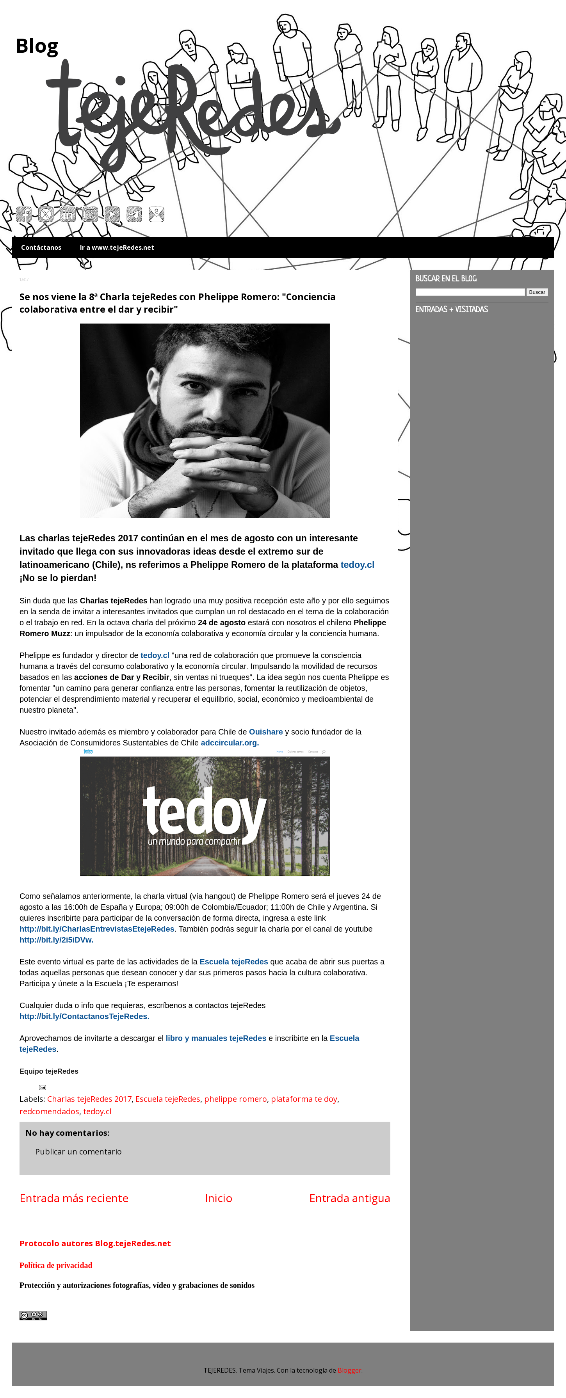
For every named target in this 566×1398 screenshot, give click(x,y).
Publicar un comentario (78, 1151)
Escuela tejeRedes (167, 1099)
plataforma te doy (304, 1099)
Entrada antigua (349, 1197)
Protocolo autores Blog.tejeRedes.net (95, 1243)
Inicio (219, 1197)
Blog (37, 45)
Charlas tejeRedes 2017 (89, 1099)
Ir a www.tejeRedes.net (117, 247)
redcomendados (49, 1111)
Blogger (349, 1370)
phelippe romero (235, 1099)
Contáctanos (41, 247)
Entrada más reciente (74, 1197)
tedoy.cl (97, 1111)
